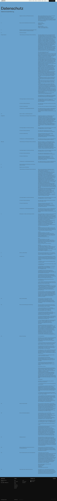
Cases (15, 483)
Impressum (16, 499)
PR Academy (16, 481)
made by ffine (53, 499)
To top (54, 478)
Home (15, 480)
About (15, 482)
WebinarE (24, 482)
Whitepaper (24, 481)
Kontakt (15, 488)
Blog (23, 480)
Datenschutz (21, 499)
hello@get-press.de (4, 482)
